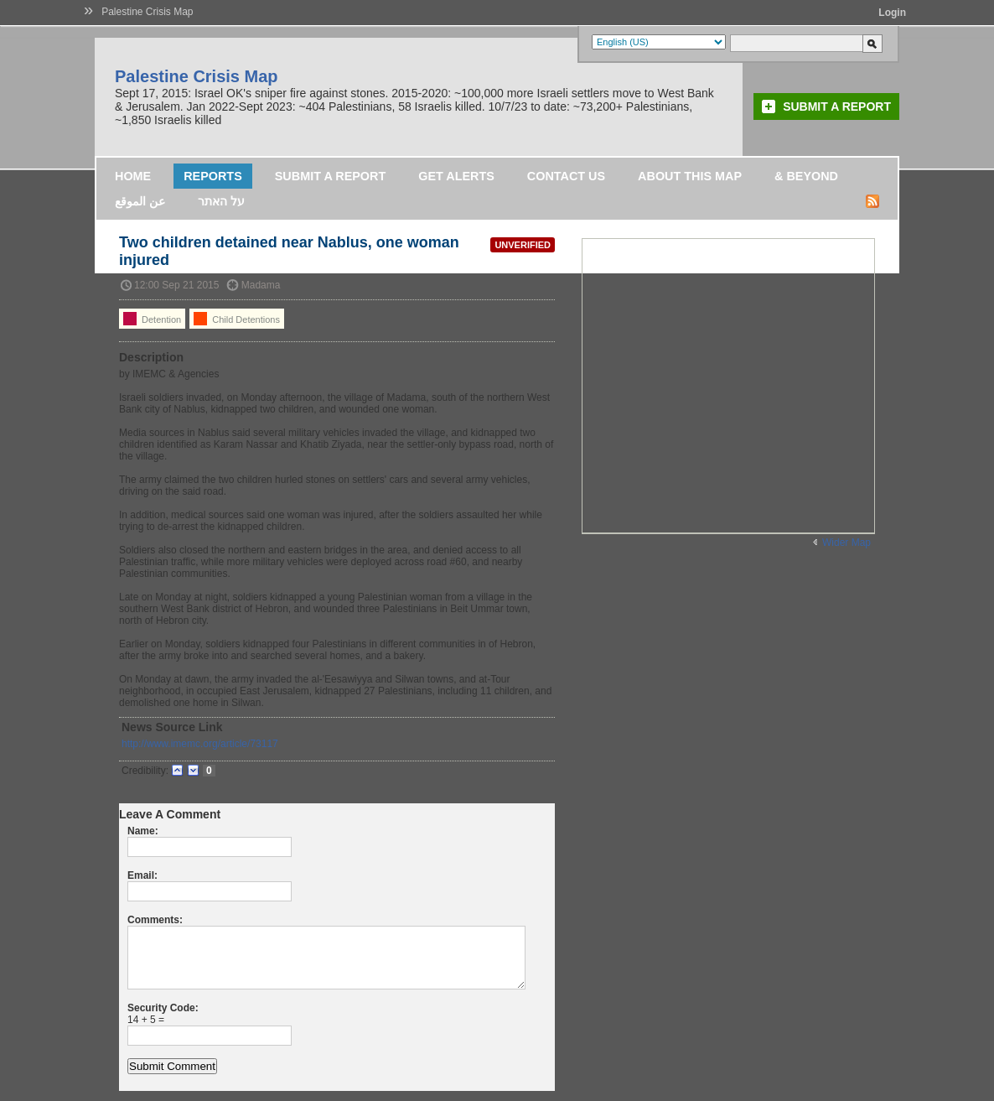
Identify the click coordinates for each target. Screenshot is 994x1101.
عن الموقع (140, 201)
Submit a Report (837, 106)
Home (133, 176)
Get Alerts (456, 176)
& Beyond (806, 176)
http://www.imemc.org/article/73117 (200, 744)
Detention (152, 318)
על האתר (221, 201)
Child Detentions (237, 318)
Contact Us (566, 176)
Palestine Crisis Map (147, 12)
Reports (213, 176)
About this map (690, 176)
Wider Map (846, 542)
